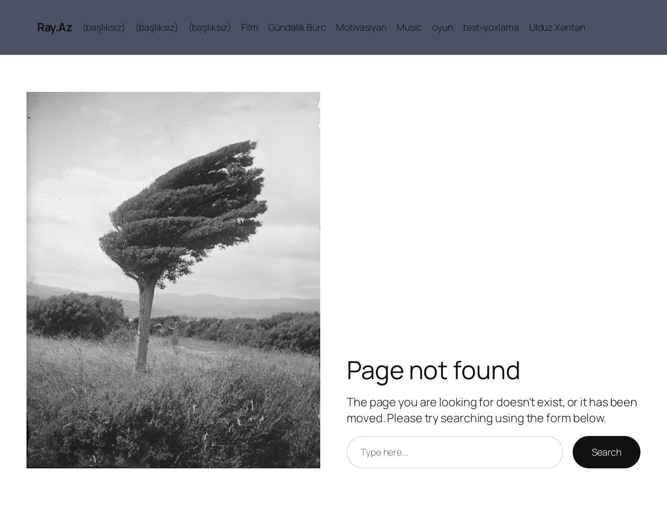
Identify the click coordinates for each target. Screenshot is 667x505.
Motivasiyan (361, 27)
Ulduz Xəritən (557, 27)
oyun (442, 27)
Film (249, 27)
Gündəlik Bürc (297, 27)
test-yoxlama (491, 27)
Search (606, 452)
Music (409, 27)
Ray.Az (54, 27)
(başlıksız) (103, 27)
